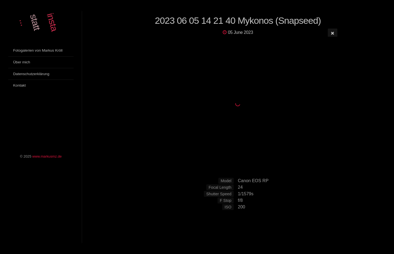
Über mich (21, 62)
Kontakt (19, 85)
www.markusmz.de (47, 156)
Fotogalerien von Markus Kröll (38, 50)
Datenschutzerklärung (31, 74)
